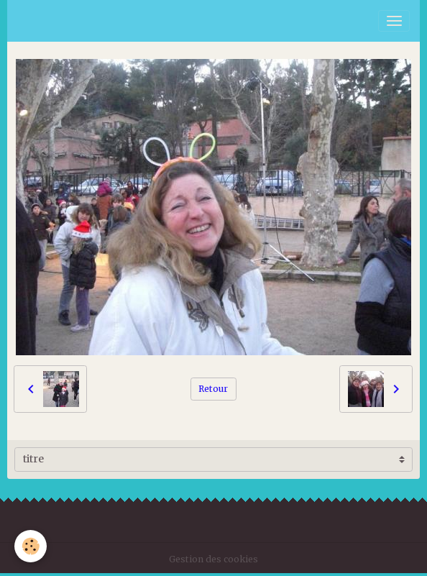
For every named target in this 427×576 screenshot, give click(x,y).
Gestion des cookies (213, 559)
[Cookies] (30, 546)
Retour (213, 388)
